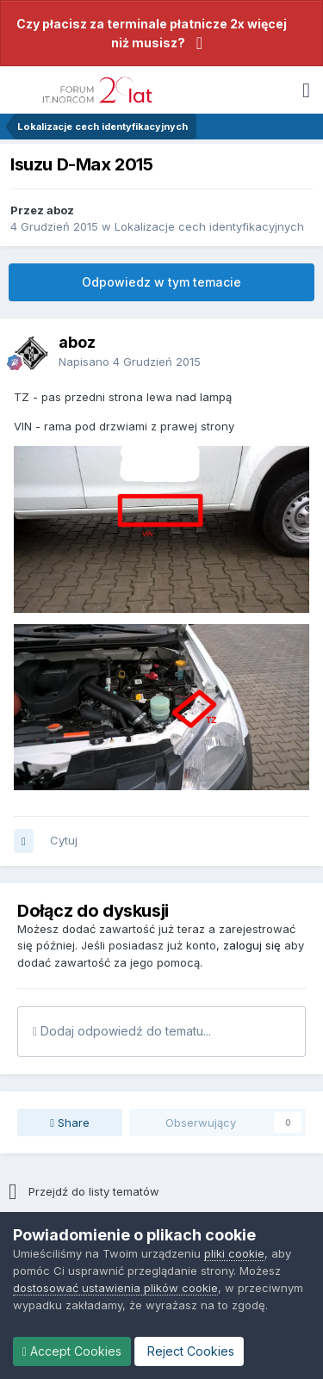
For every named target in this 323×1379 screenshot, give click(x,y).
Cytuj (64, 840)
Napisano (130, 361)
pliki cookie (234, 1253)
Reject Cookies (189, 1351)
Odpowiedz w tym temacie (161, 282)
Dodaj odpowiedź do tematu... (122, 1030)
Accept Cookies (71, 1351)
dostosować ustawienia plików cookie (115, 1288)
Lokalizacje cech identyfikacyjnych (209, 226)
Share (70, 1122)
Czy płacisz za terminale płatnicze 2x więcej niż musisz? (151, 33)
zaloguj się (252, 945)
